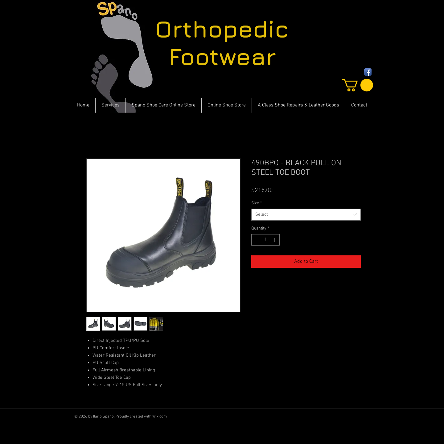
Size (256, 203)
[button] (357, 85)
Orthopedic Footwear (222, 42)
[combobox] (306, 215)
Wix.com (159, 416)
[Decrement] (256, 239)
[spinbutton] (265, 239)
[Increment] (275, 239)
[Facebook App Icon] (368, 72)
